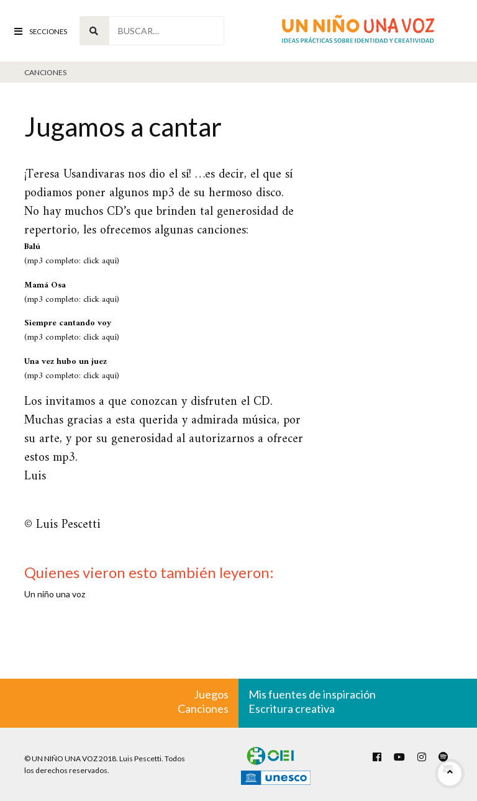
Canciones (45, 72)
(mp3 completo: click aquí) (71, 254)
